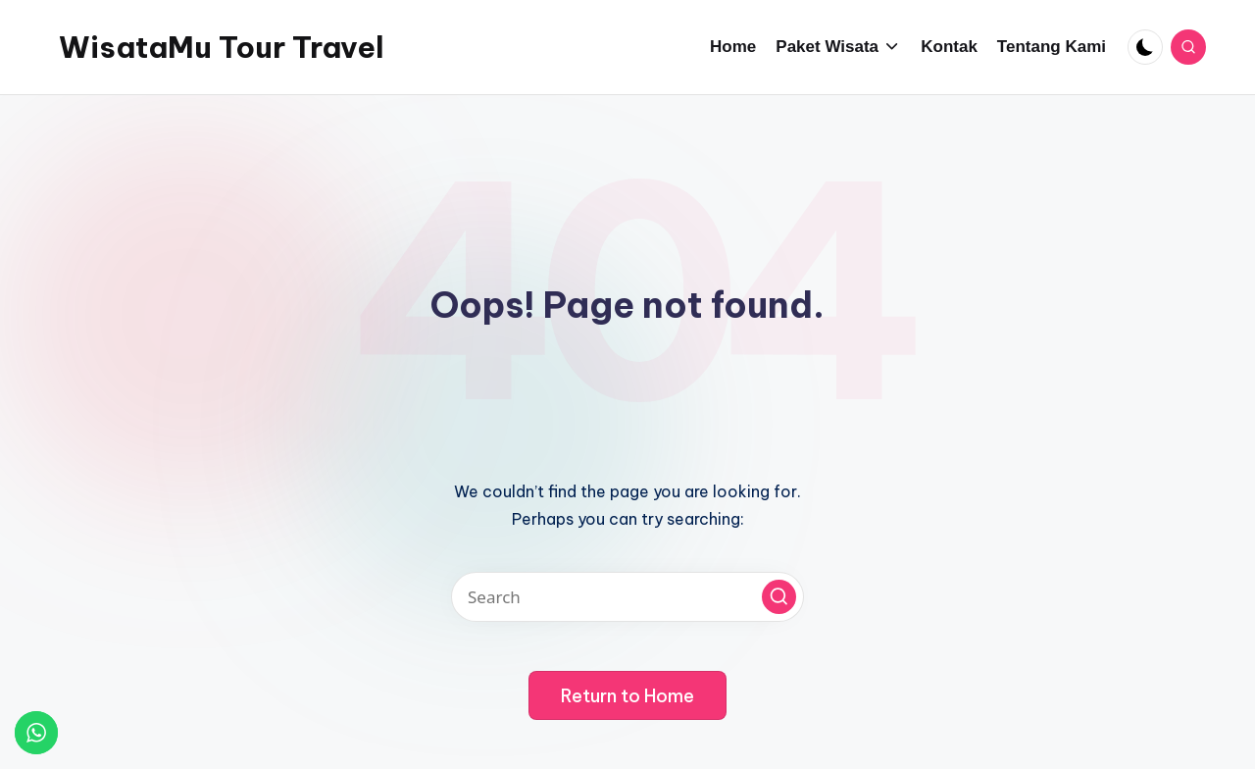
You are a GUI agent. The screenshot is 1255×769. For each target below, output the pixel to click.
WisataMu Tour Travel (221, 47)
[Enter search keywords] (627, 597)
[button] (779, 597)
